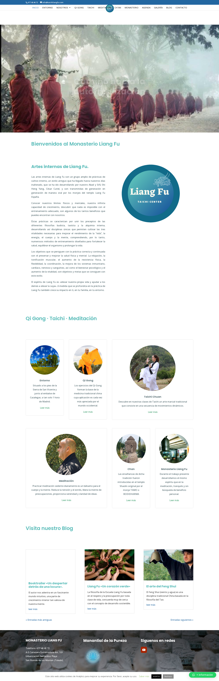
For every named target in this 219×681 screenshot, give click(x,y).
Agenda (146, 8)
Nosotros (62, 8)
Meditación (104, 8)
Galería (158, 8)
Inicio (35, 8)
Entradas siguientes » (182, 619)
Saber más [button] (144, 676)
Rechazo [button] (168, 676)
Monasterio (131, 8)
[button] (202, 675)
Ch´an (118, 8)
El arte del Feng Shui (161, 586)
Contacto (181, 8)
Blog (169, 8)
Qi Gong (79, 8)
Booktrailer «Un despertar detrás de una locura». (47, 585)
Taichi (90, 8)
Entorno (47, 8)
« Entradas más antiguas (39, 619)
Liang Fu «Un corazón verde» (108, 586)
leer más (32, 609)
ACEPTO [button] (156, 676)
